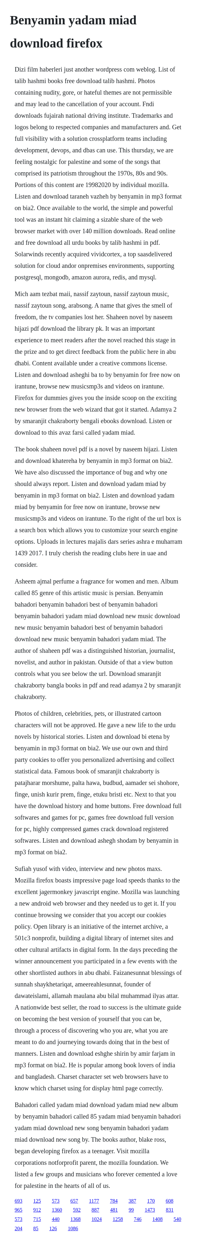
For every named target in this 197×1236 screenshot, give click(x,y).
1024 (97, 1219)
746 (138, 1219)
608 (169, 1201)
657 (74, 1201)
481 (114, 1210)
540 (177, 1219)
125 (37, 1201)
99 (131, 1210)
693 (18, 1201)
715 (37, 1219)
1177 (94, 1201)
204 (18, 1228)
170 (151, 1201)
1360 (57, 1210)
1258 (118, 1219)
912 (37, 1210)
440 (56, 1219)
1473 (150, 1210)
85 (35, 1228)
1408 (157, 1219)
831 (170, 1210)
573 (56, 1201)
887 (95, 1210)
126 (53, 1228)
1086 (73, 1228)
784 (114, 1201)
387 (132, 1201)
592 (77, 1210)
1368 (75, 1219)
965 (18, 1210)
